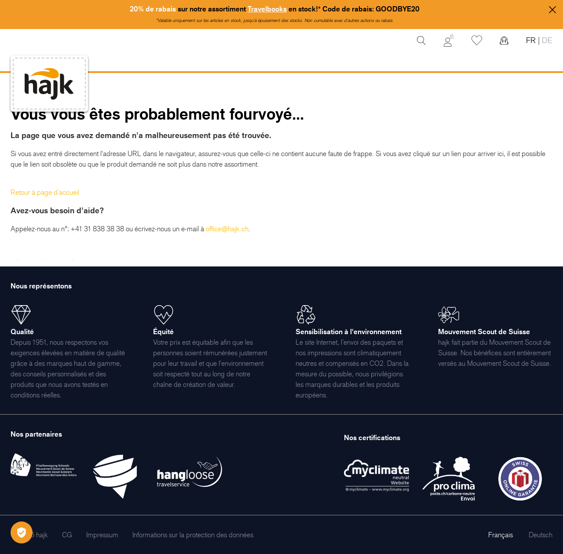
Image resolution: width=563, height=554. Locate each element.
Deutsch (540, 534)
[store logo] (49, 83)
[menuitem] (67, 534)
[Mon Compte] (449, 40)
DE (546, 40)
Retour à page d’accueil (45, 192)
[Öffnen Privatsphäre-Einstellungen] (22, 532)
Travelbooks (267, 8)
